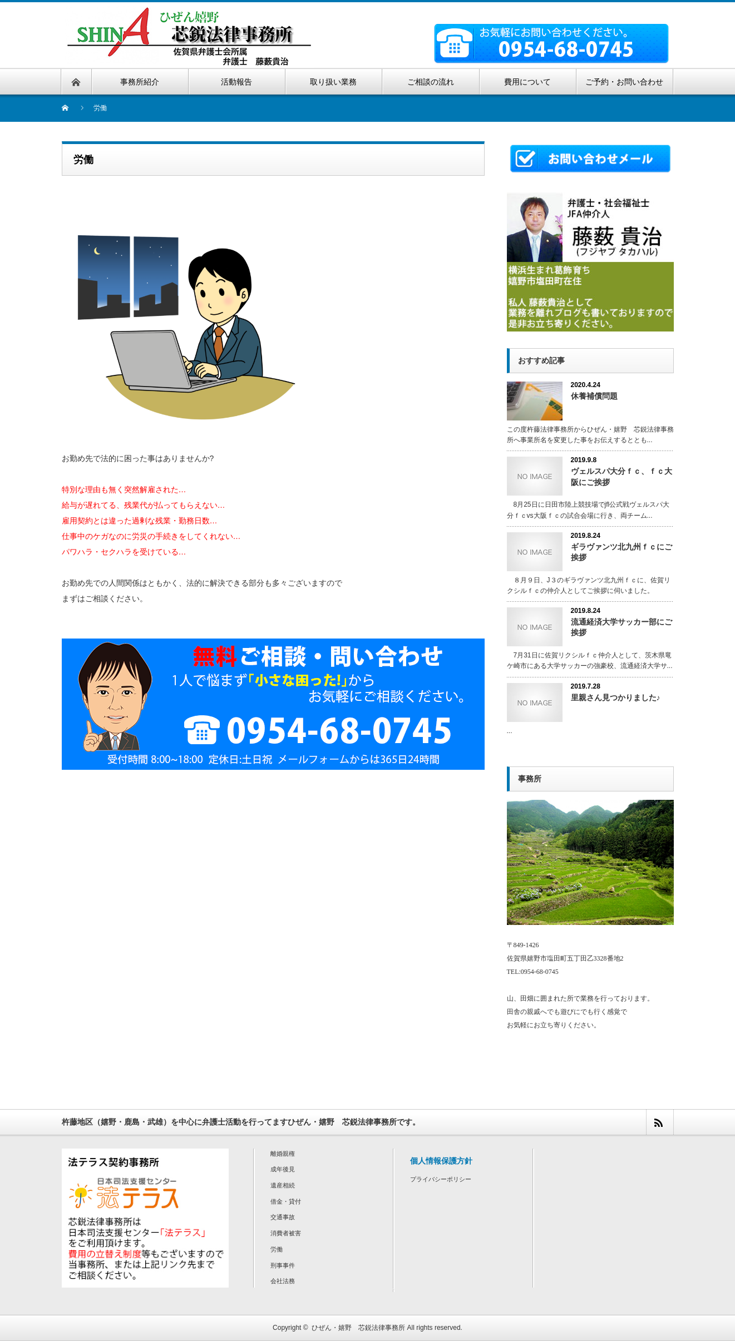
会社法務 (282, 1281)
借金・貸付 (285, 1201)
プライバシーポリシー (440, 1179)
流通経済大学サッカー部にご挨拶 (621, 627)
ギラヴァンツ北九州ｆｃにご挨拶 (621, 552)
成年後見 (282, 1169)
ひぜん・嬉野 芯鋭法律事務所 (358, 1328)
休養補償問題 (594, 396)
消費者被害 (285, 1233)
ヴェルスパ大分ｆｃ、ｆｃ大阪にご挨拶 (621, 476)
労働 (276, 1249)
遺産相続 (282, 1185)
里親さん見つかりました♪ (615, 697)
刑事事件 (282, 1265)
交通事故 (282, 1217)
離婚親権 (282, 1153)
